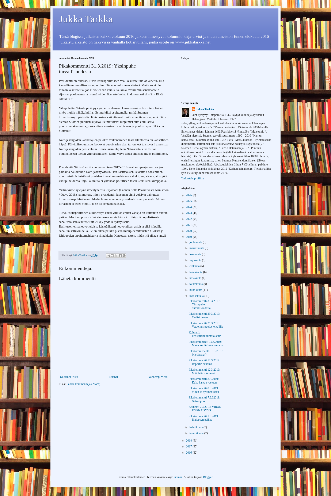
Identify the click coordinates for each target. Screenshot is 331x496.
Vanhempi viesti (158, 376)
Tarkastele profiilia (192, 178)
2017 (189, 446)
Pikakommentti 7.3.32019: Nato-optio (204, 399)
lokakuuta (195, 254)
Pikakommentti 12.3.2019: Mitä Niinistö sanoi (204, 371)
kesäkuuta (195, 278)
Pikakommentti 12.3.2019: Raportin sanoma (204, 362)
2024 (189, 207)
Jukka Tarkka (86, 18)
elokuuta (194, 266)
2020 (189, 231)
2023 (189, 213)
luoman (178, 477)
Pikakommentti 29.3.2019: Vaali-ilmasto (204, 315)
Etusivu (113, 376)
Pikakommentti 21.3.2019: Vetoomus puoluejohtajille (206, 325)
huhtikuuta (196, 289)
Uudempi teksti (69, 376)
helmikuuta (196, 427)
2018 (189, 440)
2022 (189, 219)
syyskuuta (195, 260)
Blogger (207, 477)
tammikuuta (196, 433)
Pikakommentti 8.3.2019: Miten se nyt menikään (204, 390)
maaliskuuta (196, 296)
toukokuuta (196, 284)
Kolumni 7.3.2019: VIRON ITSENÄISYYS (205, 408)
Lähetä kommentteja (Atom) (83, 384)
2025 (189, 201)
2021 (189, 225)
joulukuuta (196, 242)
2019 (189, 237)
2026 (189, 195)
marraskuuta (197, 248)
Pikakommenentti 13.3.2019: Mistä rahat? (206, 353)
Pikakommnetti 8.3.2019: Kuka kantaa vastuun (204, 380)
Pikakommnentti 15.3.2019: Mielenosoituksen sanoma (206, 343)
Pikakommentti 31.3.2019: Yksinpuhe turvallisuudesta (204, 304)
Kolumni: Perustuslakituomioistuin (205, 334)
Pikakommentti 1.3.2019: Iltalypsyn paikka (204, 418)
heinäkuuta (196, 272)
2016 (189, 452)
